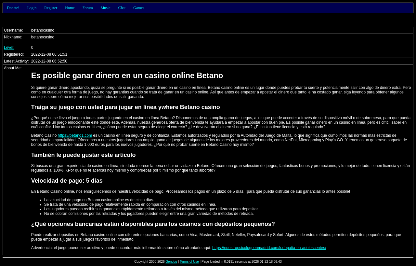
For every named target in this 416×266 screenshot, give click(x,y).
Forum (88, 8)
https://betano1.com (75, 135)
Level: (9, 47)
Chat (122, 8)
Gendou (171, 261)
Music (105, 8)
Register (50, 8)
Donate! (13, 8)
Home (69, 8)
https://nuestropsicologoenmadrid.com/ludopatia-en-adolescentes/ (269, 247)
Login (32, 8)
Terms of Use (189, 261)
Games (138, 8)
